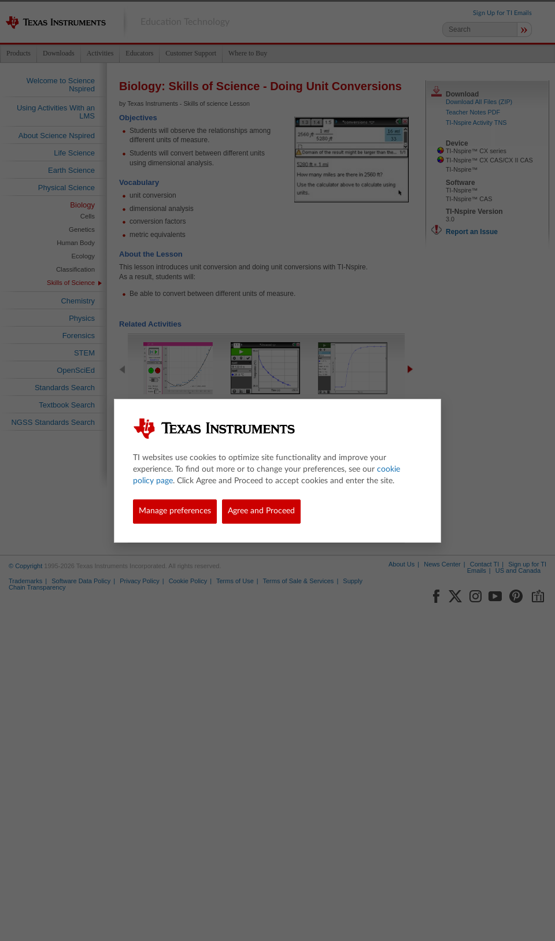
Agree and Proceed (261, 511)
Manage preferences (175, 511)
